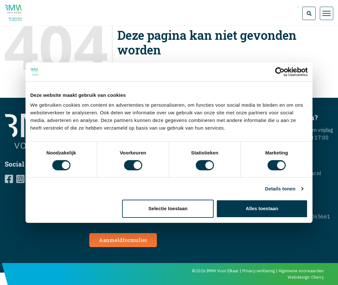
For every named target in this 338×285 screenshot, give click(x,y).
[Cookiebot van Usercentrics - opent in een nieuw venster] (280, 71)
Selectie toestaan (168, 208)
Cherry (317, 277)
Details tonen (280, 188)
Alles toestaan (262, 208)
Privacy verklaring (258, 271)
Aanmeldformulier (123, 240)
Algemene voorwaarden (301, 271)
